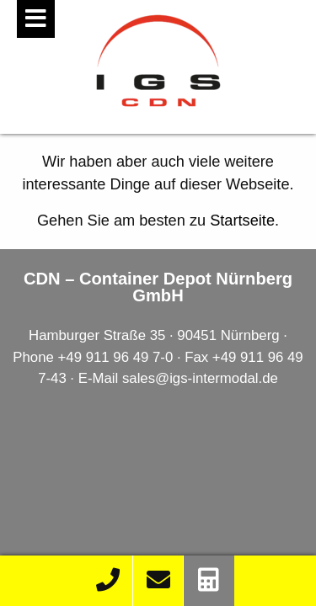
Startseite (242, 220)
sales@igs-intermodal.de (200, 378)
